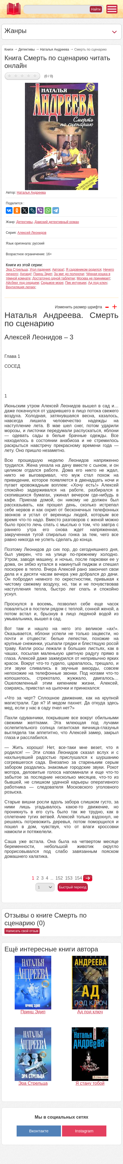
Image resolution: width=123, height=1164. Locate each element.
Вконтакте (38, 1131)
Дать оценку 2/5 (16, 76)
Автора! (58, 269)
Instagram (84, 1131)
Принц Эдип (43, 274)
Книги (8, 49)
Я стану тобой (90, 1083)
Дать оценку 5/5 (35, 76)
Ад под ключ (97, 283)
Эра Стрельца (17, 269)
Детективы (26, 49)
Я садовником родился (83, 269)
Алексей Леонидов (31, 233)
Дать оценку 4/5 (28, 76)
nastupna (87, 878)
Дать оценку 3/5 (22, 76)
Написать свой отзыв (22, 931)
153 (69, 878)
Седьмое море (52, 283)
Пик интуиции (75, 283)
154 (78, 878)
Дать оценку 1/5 (9, 76)
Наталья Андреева (54, 49)
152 (59, 878)
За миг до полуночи (69, 274)
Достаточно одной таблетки (53, 278)
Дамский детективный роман (57, 222)
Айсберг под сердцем (22, 283)
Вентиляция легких (20, 287)
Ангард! (26, 274)
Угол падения (40, 269)
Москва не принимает (93, 278)
